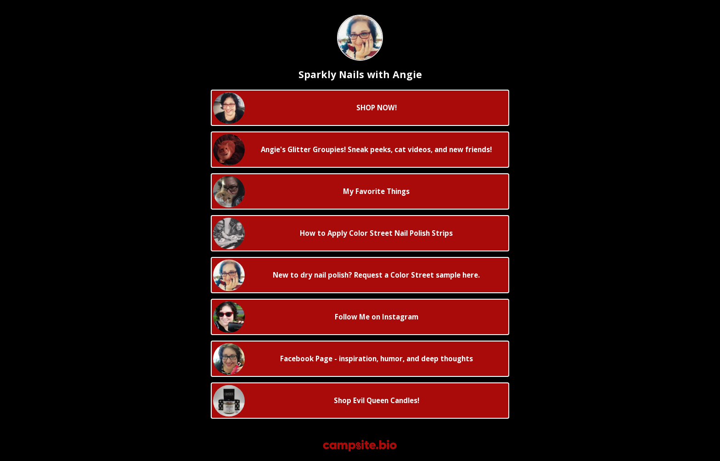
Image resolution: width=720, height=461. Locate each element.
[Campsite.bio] (359, 445)
